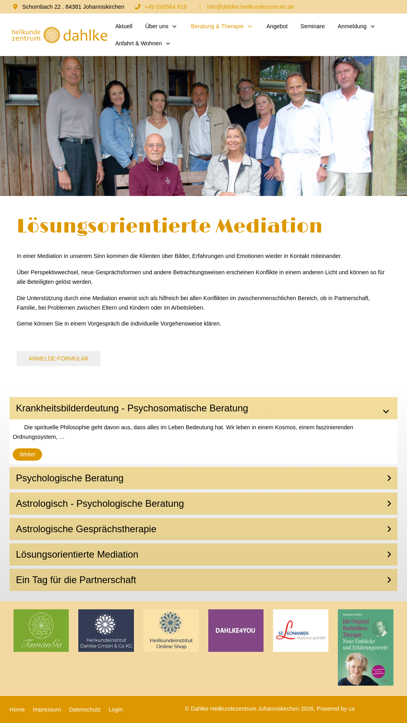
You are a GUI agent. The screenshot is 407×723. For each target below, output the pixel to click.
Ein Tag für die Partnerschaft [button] (76, 579)
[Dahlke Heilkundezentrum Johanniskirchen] (59, 35)
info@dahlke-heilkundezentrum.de (250, 7)
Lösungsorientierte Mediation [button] (77, 554)
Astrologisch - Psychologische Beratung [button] (100, 503)
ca (352, 709)
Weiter (27, 454)
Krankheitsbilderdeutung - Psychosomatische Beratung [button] (132, 408)
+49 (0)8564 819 (166, 7)
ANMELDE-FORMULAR (59, 358)
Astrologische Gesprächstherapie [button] (86, 528)
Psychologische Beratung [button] (70, 478)
